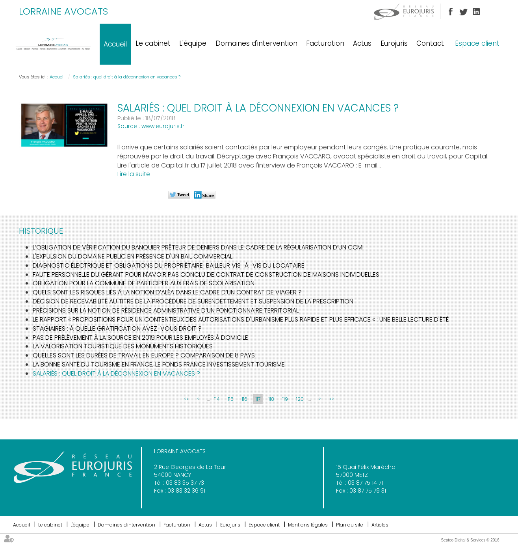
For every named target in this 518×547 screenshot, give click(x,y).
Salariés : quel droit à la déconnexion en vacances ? (126, 77)
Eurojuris (394, 43)
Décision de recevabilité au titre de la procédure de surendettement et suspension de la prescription (193, 301)
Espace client (477, 43)
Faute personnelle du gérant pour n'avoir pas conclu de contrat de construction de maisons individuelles (206, 274)
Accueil (115, 44)
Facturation (325, 43)
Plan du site (349, 524)
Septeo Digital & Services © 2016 (470, 540)
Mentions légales (308, 524)
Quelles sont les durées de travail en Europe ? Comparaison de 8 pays (144, 355)
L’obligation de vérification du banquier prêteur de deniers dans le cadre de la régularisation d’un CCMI (198, 247)
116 (244, 399)
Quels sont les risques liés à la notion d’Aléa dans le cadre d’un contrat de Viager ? (167, 292)
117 (258, 399)
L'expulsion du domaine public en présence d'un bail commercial (132, 256)
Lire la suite (133, 174)
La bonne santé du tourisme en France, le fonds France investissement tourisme (159, 364)
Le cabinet (153, 43)
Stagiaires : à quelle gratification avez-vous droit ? (117, 328)
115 (231, 399)
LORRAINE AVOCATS (63, 11)
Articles (379, 524)
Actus (362, 43)
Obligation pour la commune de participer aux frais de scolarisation (143, 283)
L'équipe (192, 43)
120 (300, 399)
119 (285, 399)
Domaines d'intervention (256, 43)
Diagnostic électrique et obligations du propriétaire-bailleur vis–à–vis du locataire (168, 265)
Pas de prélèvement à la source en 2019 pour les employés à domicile (140, 337)
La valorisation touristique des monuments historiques (123, 346)
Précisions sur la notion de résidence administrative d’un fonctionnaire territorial (166, 310)
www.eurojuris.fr (162, 126)
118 (271, 399)
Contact (430, 43)
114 (217, 399)
